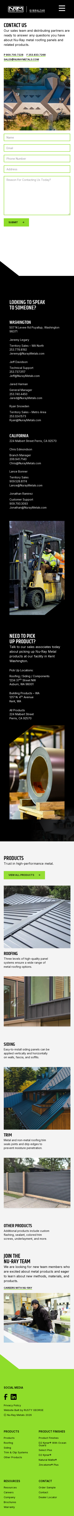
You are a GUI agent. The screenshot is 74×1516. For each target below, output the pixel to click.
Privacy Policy (12, 1405)
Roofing (8, 1443)
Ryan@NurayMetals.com (25, 437)
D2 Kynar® (45, 1454)
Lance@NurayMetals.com (25, 502)
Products (9, 1438)
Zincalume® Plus (49, 1464)
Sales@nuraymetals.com (21, 59)
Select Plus (45, 1450)
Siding (7, 1448)
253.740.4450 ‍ (18, 411)
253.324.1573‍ (17, 433)
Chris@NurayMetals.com (25, 480)
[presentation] (34, 237)
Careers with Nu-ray (18, 1287)
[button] (62, 9)
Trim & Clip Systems (16, 1452)
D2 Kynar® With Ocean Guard (52, 1444)
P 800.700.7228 (13, 54)
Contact (43, 1492)
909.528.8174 (18, 498)
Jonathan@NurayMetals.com (28, 524)
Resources (10, 1487)
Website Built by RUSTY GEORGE (23, 1410)
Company (9, 1497)
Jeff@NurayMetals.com (24, 393)
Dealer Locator (48, 1497)
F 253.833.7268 (36, 54)
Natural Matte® (48, 1459)
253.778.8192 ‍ (18, 367)
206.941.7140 (18, 476)
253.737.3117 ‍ (17, 389)
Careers (9, 1492)
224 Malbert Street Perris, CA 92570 (33, 458)
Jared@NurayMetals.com (25, 415)
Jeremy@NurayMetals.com (26, 370)
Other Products (13, 1457)
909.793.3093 (18, 520)
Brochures (10, 1502)
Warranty (9, 1507)
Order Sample (47, 1487)
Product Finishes (49, 1438)
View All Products (24, 892)
